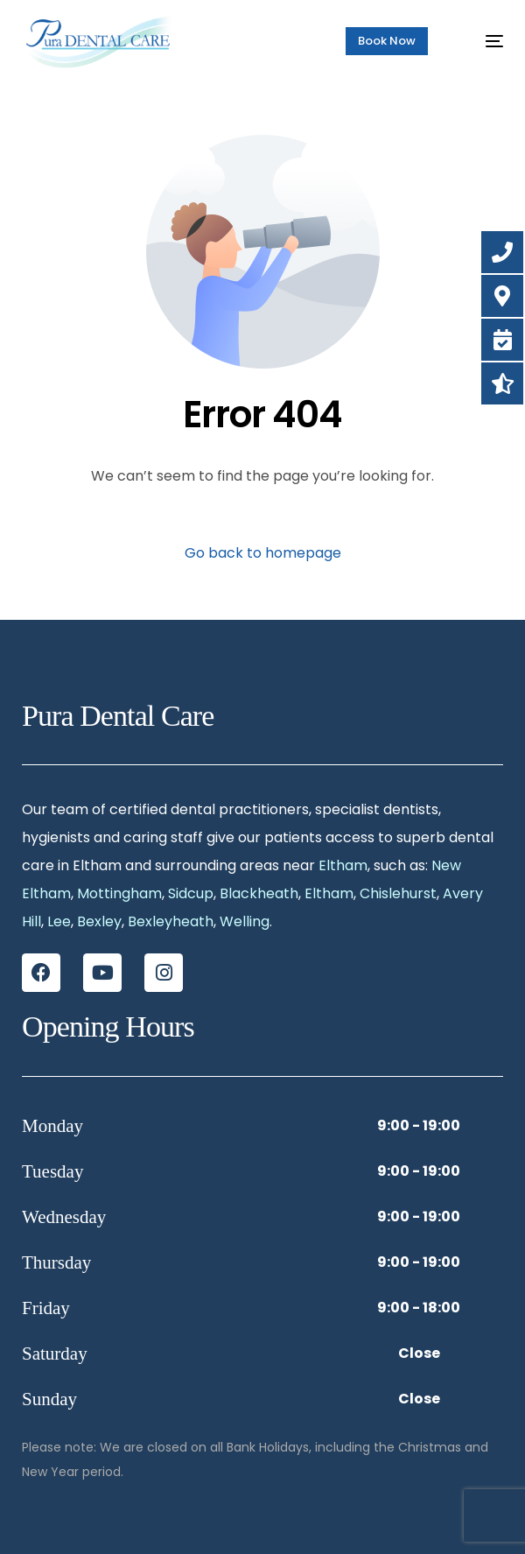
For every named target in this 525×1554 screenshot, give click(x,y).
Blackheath (259, 893)
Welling (245, 921)
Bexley (99, 921)
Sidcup (191, 893)
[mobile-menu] (482, 41)
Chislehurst (398, 893)
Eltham (343, 865)
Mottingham (119, 893)
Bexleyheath (171, 921)
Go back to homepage (263, 553)
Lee (59, 921)
